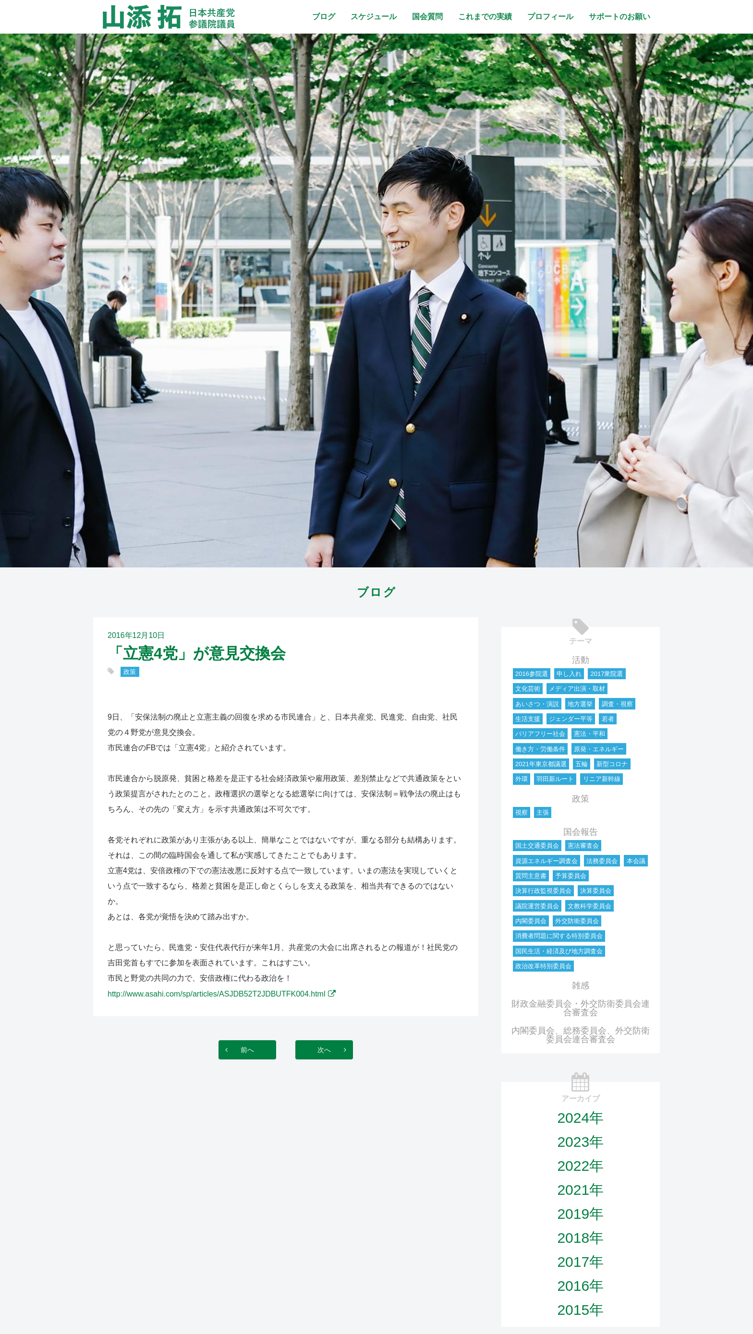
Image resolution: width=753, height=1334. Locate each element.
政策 (129, 671)
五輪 (581, 764)
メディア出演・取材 (577, 688)
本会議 (636, 861)
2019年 (580, 1214)
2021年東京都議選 (541, 764)
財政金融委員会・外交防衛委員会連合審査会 (580, 1008)
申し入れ (569, 673)
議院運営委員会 (537, 906)
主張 (542, 812)
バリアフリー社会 (540, 733)
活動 (580, 660)
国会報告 (580, 832)
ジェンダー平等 (571, 718)
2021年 (580, 1190)
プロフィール (550, 16)
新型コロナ (612, 764)
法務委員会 (602, 861)
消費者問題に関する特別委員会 (559, 935)
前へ (237, 1050)
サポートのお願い (619, 16)
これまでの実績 (485, 16)
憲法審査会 (583, 845)
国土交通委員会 (537, 845)
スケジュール (374, 16)
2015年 (580, 1310)
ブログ (323, 16)
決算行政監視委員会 (543, 890)
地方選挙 (580, 704)
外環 (521, 778)
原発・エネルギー (599, 749)
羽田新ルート (555, 778)
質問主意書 (531, 875)
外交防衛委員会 (577, 921)
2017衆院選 (606, 673)
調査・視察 (617, 704)
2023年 (580, 1142)
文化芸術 (527, 688)
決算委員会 (595, 890)
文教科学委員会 (589, 906)
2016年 (580, 1286)
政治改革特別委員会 (543, 966)
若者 (608, 718)
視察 (521, 812)
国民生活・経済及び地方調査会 (559, 951)
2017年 (580, 1262)
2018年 (580, 1238)
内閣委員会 (531, 921)
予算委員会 (570, 875)
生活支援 (527, 718)
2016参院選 (531, 673)
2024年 (580, 1118)
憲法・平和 (589, 733)
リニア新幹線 (601, 778)
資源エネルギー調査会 (546, 861)
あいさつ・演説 (537, 704)
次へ (333, 1050)
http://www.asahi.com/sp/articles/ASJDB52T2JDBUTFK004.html (217, 994)
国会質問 (427, 16)
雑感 (580, 985)
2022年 (580, 1166)
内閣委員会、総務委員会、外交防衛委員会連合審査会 (580, 1035)
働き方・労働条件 (540, 749)
